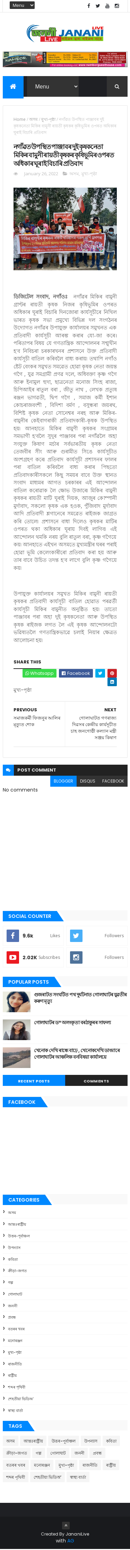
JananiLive (77, 1535)
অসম (33, 120)
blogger (63, 782)
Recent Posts (34, 1082)
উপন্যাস (14, 1248)
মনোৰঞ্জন (15, 1341)
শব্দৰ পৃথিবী (16, 1388)
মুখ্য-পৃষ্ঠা (48, 120)
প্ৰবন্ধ (12, 1318)
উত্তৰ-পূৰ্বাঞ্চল (19, 1236)
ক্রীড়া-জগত (17, 1272)
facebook (113, 782)
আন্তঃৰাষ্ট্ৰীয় (17, 1225)
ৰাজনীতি (15, 1365)
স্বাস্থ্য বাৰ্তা (15, 1411)
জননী (12, 1306)
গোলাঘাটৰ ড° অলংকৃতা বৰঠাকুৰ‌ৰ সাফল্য (72, 1023)
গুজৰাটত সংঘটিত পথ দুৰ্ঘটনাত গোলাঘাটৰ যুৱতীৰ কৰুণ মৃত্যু (80, 999)
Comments (96, 1082)
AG (70, 1541)
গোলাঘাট (15, 1295)
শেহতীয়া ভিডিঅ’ (21, 1399)
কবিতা (13, 1260)
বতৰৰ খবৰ (16, 1330)
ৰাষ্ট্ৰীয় (12, 1376)
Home (20, 120)
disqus (87, 782)
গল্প (10, 1283)
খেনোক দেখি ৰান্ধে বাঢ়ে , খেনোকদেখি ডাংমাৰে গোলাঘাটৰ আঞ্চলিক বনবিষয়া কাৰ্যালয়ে (77, 1054)
